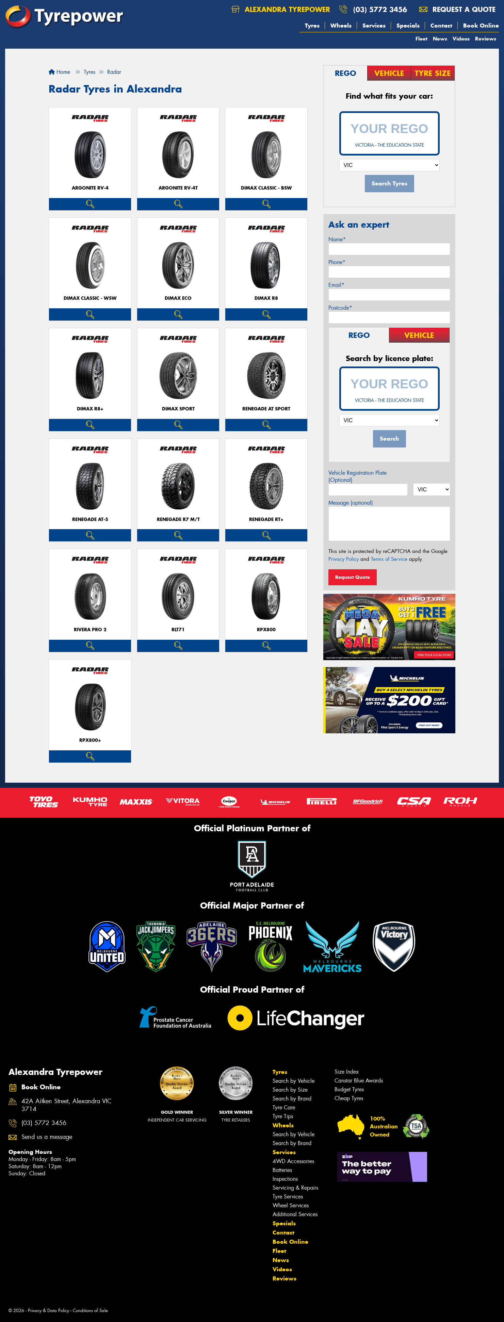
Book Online (481, 25)
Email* (336, 285)
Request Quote (352, 577)
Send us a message (46, 1137)
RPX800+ (90, 740)
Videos (461, 38)
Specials (408, 25)
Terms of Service (389, 559)
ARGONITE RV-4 (90, 188)
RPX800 (266, 630)
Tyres (312, 25)
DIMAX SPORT (178, 409)
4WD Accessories (293, 1161)
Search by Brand (292, 1098)
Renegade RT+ (266, 519)
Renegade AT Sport (266, 409)
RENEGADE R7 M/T (178, 519)
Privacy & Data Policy (48, 1310)
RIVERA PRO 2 (90, 630)
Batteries (282, 1170)
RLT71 (178, 630)
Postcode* (340, 307)
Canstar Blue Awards (359, 1080)
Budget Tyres (349, 1089)
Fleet (421, 38)
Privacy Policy (343, 559)
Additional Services (295, 1214)
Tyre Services (288, 1196)
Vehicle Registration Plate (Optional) (357, 476)
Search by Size (290, 1089)
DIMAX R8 (266, 298)
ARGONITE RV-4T (178, 188)
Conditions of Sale (90, 1310)
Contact (441, 25)
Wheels (341, 25)
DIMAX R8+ (90, 409)
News (440, 38)
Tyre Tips (283, 1116)
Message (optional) (350, 502)
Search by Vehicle (293, 1080)
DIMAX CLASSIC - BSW (266, 188)
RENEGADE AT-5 (90, 519)
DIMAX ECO (178, 298)
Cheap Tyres (349, 1098)
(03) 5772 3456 (380, 9)
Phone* (336, 262)
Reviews (485, 38)
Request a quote (457, 9)
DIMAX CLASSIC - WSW (90, 298)
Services (374, 25)
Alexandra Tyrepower (280, 9)
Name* (337, 239)
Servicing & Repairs (295, 1187)
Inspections (285, 1178)
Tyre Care (284, 1107)
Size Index (347, 1071)
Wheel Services (291, 1205)
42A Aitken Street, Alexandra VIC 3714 (66, 1105)
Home (59, 72)
